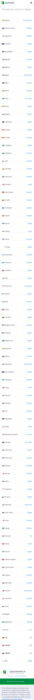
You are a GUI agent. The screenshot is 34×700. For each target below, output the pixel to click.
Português (28, 98)
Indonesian (28, 286)
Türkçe (30, 544)
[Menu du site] (31, 3)
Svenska (29, 528)
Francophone (27, 20)
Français (29, 59)
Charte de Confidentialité (20, 676)
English (29, 44)
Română (29, 466)
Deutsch (29, 192)
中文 (30, 637)
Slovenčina (28, 505)
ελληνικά (29, 614)
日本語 (30, 661)
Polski (30, 427)
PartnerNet (10, 676)
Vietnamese (28, 591)
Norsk (30, 387)
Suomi (30, 231)
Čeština (29, 606)
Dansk (30, 184)
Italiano (29, 302)
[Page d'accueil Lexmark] (8, 2)
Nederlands (28, 75)
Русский (29, 622)
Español (29, 28)
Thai (30, 536)
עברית (30, 630)
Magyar (29, 325)
